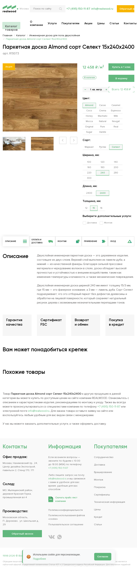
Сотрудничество (103, 447)
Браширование (103, 462)
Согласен (102, 556)
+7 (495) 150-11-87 (77, 10)
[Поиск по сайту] (47, 10)
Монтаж (106, 212)
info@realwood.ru (102, 10)
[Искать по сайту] (60, 10)
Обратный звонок (127, 10)
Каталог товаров (11, 25)
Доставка (91, 212)
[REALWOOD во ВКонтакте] (51, 526)
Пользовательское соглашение (67, 513)
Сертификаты (102, 484)
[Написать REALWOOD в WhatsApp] (59, 526)
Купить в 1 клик (121, 67)
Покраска (99, 476)
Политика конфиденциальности (67, 499)
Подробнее (39, 558)
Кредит (98, 506)
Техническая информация (109, 491)
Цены (97, 499)
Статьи (98, 513)
